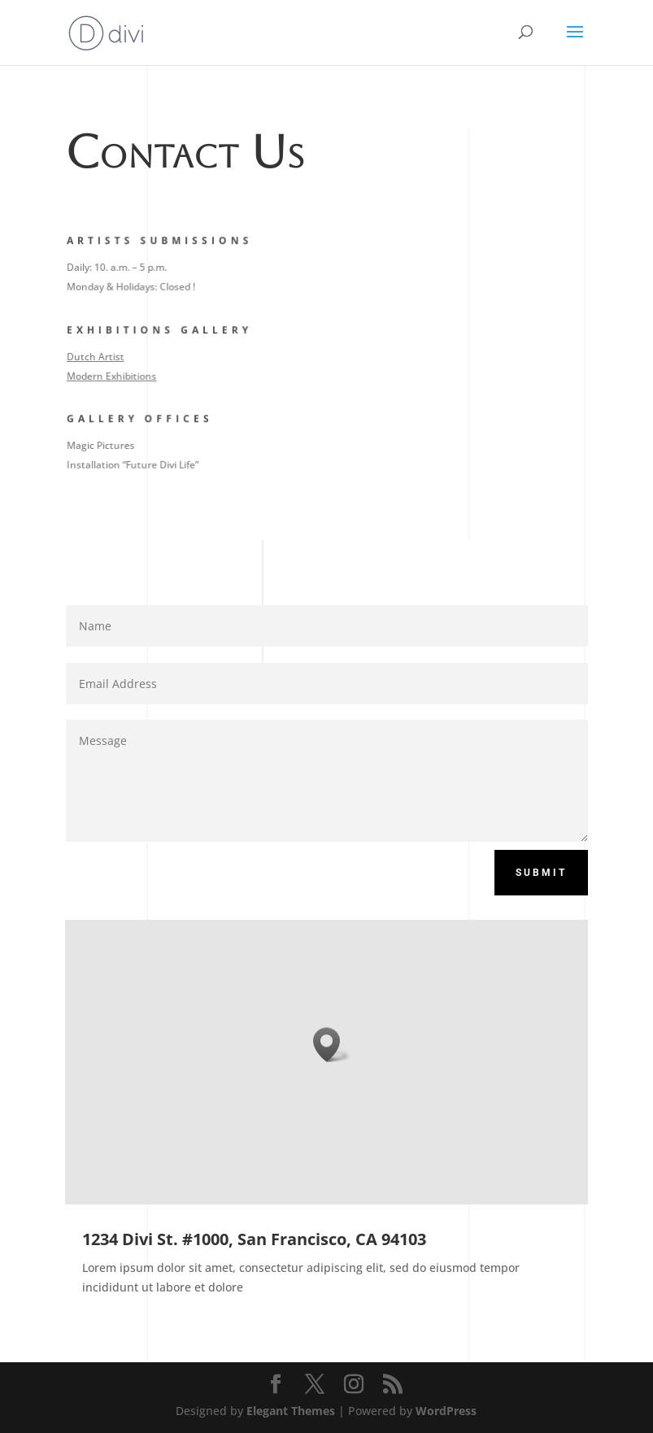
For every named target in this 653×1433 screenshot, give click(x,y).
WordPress (446, 1410)
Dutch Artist (97, 356)
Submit (541, 872)
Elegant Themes (290, 1410)
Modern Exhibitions (113, 375)
